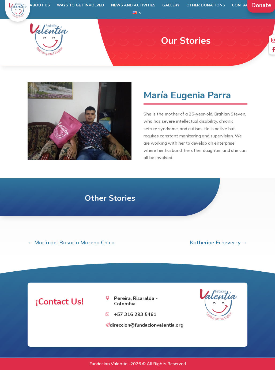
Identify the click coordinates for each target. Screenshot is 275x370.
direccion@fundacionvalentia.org (146, 320)
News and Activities (133, 5)
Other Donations (205, 5)
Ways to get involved (80, 5)
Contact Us (245, 5)
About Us (39, 5)
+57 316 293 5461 (135, 309)
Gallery (170, 5)
